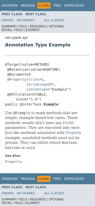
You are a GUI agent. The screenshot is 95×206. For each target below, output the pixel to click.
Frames (8, 20)
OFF (51, 84)
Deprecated (74, 5)
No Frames (26, 20)
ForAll (68, 123)
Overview (10, 5)
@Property (16, 79)
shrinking (36, 84)
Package (28, 5)
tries (34, 79)
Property (73, 133)
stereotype (37, 89)
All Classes (54, 20)
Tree (57, 5)
